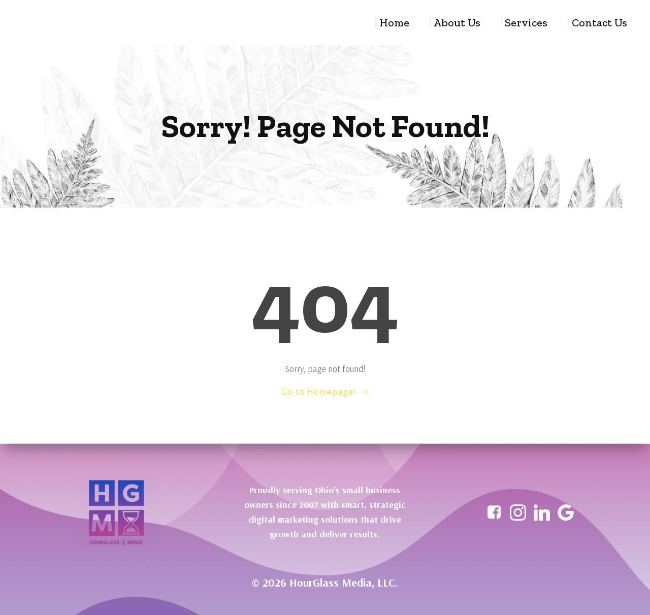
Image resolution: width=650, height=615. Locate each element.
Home (395, 22)
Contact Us (600, 22)
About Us (457, 22)
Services (526, 22)
